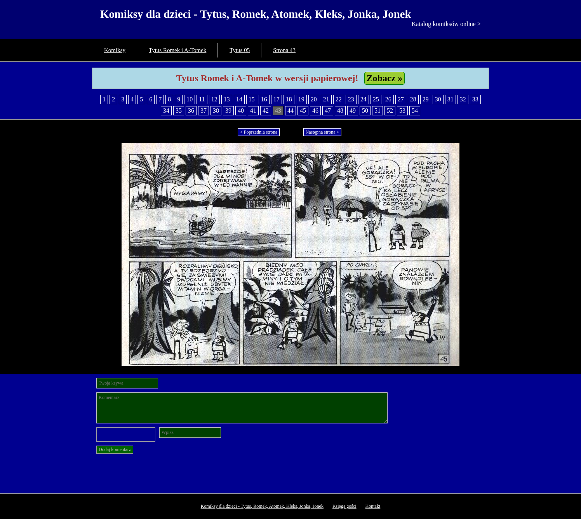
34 (166, 110)
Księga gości (344, 506)
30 (438, 99)
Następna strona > (322, 132)
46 (315, 110)
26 (388, 99)
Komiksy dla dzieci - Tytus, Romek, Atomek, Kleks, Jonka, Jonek (255, 14)
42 (266, 110)
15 (252, 99)
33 (475, 99)
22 (339, 99)
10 (189, 99)
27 (401, 99)
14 (239, 99)
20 (314, 99)
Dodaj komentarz (115, 449)
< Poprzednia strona (258, 132)
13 (227, 99)
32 (463, 99)
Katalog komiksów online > (446, 24)
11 (202, 99)
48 (340, 110)
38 (216, 110)
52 (390, 110)
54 (415, 110)
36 (191, 110)
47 (328, 110)
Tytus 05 (240, 50)
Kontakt (373, 506)
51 (377, 110)
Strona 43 (284, 50)
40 (241, 110)
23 (351, 99)
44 (290, 110)
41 (253, 110)
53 (402, 110)
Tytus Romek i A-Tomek (177, 50)
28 (413, 99)
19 (301, 99)
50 (365, 110)
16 (264, 99)
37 (203, 110)
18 (289, 99)
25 (376, 99)
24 (363, 99)
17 (276, 99)
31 (450, 99)
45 (303, 110)
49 (353, 110)
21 (326, 99)
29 (426, 99)
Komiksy (114, 50)
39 (228, 110)
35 (179, 110)
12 (214, 99)
